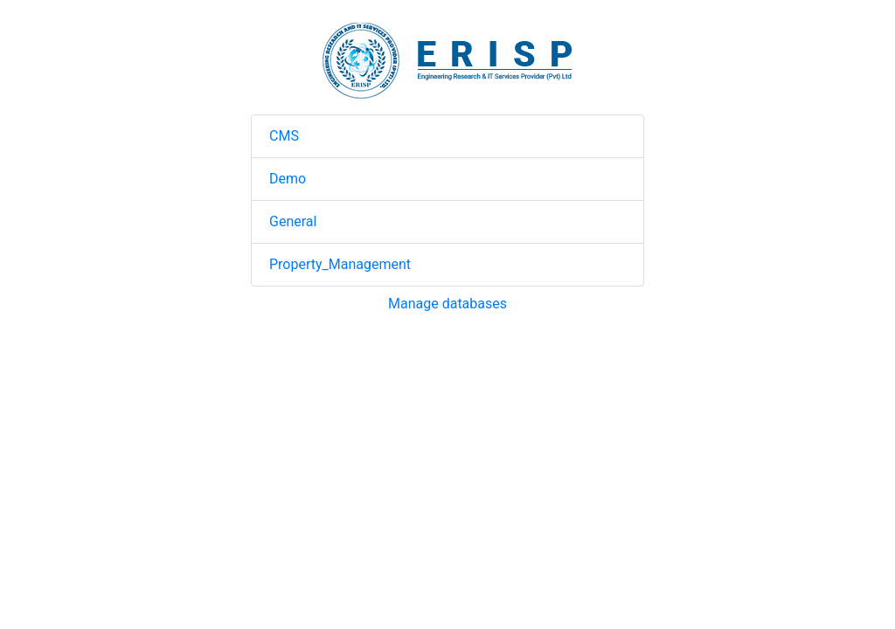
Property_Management (340, 264)
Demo (287, 178)
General (292, 221)
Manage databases (447, 303)
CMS (284, 136)
